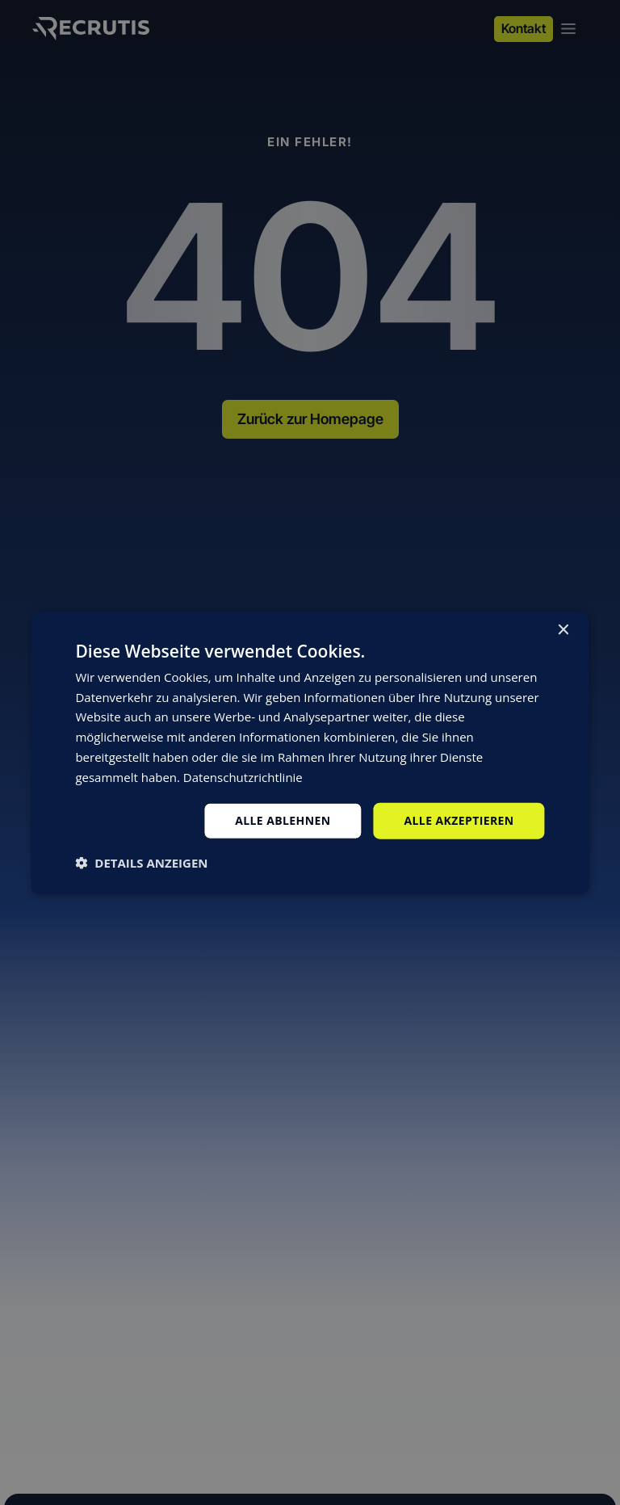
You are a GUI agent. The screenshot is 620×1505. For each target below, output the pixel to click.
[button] (141, 862)
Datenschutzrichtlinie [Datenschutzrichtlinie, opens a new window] (243, 776)
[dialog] (310, 752)
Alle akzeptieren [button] (458, 820)
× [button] (563, 630)
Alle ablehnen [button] (282, 820)
